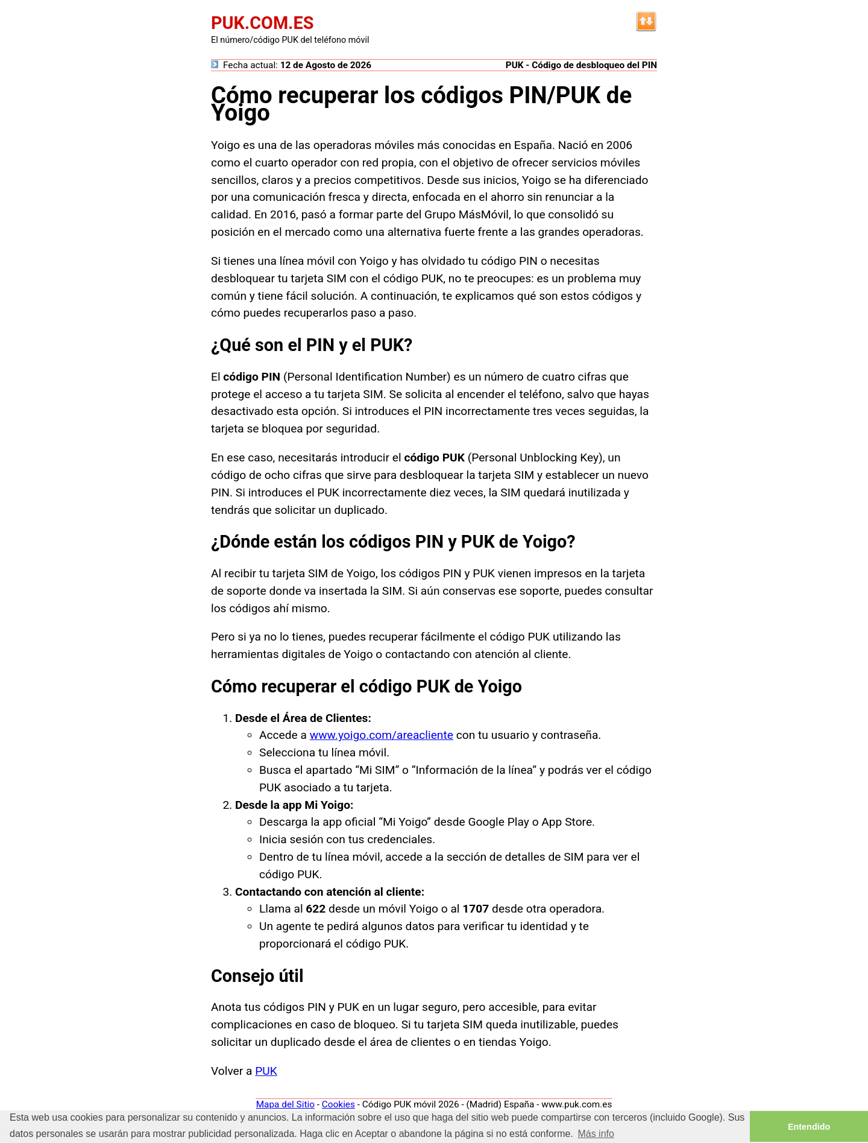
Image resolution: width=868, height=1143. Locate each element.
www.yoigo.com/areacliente (381, 735)
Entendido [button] (809, 1127)
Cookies (338, 1104)
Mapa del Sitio (285, 1104)
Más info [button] (595, 1134)
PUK (266, 1071)
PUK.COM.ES (262, 23)
